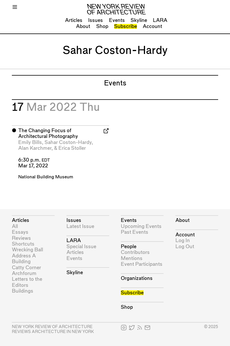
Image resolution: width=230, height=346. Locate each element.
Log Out (184, 246)
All (15, 226)
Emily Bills (30, 142)
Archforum (24, 273)
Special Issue (81, 246)
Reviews (21, 238)
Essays (20, 232)
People (128, 246)
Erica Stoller (72, 148)
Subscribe (125, 26)
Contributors (135, 252)
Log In (182, 240)
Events (117, 20)
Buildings (22, 291)
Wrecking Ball (27, 249)
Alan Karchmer (34, 148)
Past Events (134, 232)
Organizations (137, 278)
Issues (95, 20)
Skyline (139, 20)
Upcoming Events (141, 226)
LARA (160, 20)
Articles (73, 20)
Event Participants (141, 264)
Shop (102, 26)
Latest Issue (80, 226)
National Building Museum (45, 177)
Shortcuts (23, 244)
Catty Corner (26, 267)
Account (152, 26)
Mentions (131, 258)
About (83, 26)
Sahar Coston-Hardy (68, 142)
